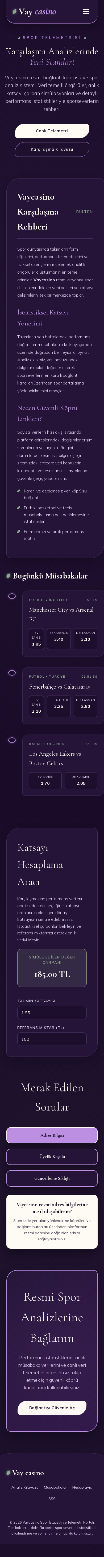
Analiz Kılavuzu (25, 1487)
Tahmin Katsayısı (36, 1001)
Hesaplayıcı (82, 1487)
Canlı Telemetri (52, 130)
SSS (52, 1498)
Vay (34, 11)
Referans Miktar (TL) (40, 1027)
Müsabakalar (55, 1487)
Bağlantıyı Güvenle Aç (52, 1407)
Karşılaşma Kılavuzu (52, 149)
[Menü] (86, 11)
